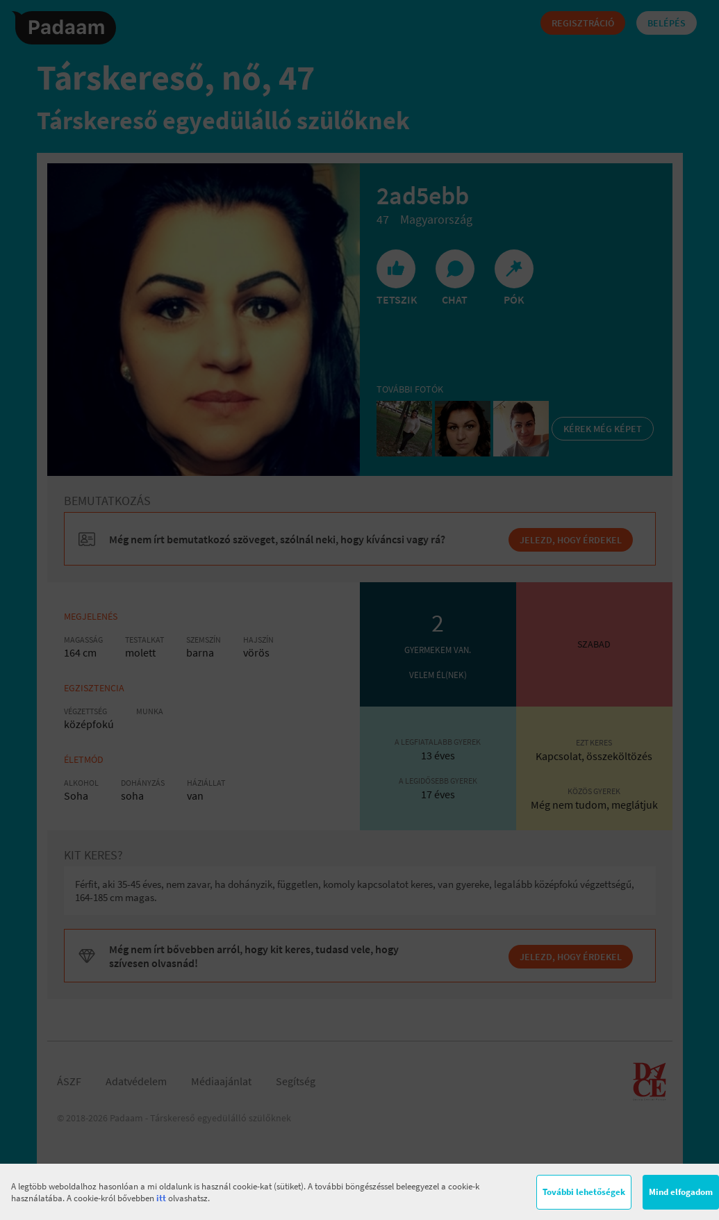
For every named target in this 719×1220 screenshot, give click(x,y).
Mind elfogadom (681, 1192)
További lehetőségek (584, 1192)
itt (161, 1198)
